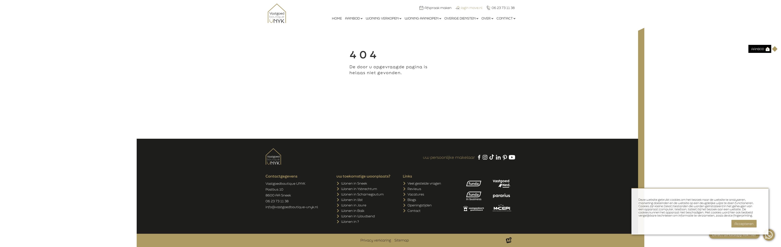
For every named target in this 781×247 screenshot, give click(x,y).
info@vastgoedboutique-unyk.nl (292, 207)
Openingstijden (419, 205)
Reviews (414, 189)
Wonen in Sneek (354, 183)
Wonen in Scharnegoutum (362, 194)
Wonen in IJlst (352, 199)
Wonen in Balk (352, 210)
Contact (414, 210)
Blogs (411, 199)
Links (407, 176)
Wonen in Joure (353, 205)
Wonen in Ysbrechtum (359, 189)
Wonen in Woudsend (358, 216)
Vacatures (415, 194)
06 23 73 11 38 (277, 201)
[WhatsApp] (769, 235)
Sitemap (401, 240)
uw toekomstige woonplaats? (363, 176)
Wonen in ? (350, 221)
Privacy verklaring (375, 240)
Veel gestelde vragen (424, 183)
